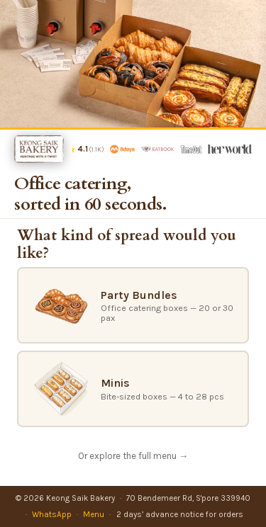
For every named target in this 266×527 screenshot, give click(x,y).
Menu (93, 514)
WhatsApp (52, 514)
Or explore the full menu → (133, 455)
